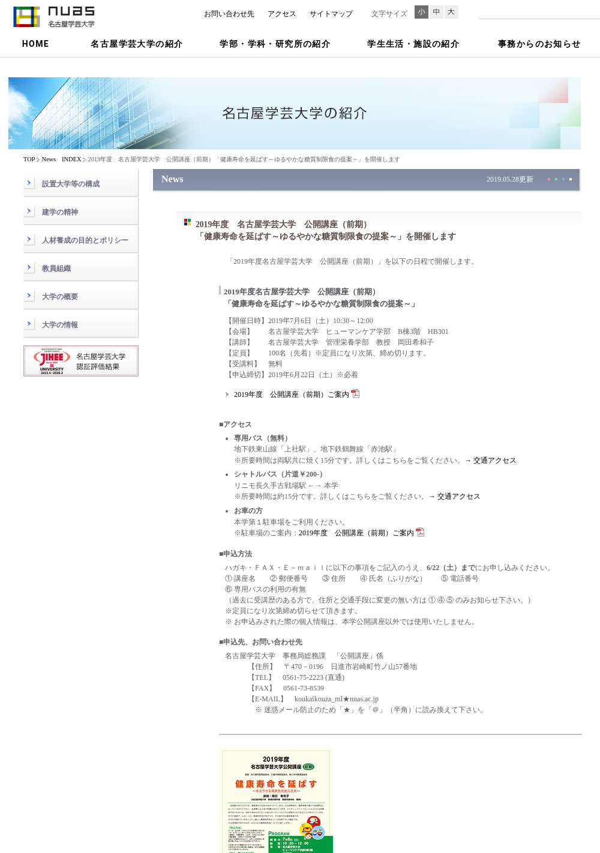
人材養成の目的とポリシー (85, 240)
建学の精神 (60, 212)
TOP (29, 159)
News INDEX (61, 159)
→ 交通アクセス (490, 460)
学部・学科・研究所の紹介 (275, 44)
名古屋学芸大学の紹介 (137, 44)
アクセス (282, 14)
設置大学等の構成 (71, 184)
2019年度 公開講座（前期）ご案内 (296, 394)
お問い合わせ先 (229, 14)
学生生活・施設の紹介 (413, 44)
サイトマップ (331, 14)
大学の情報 (60, 325)
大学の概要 (60, 297)
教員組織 (56, 268)
